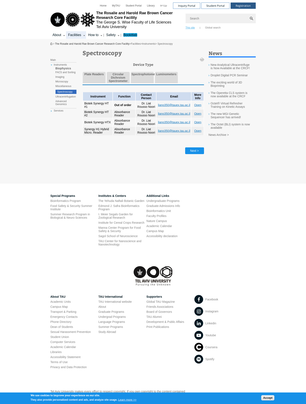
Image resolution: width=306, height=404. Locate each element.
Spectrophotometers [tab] (142, 74)
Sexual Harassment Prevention (70, 332)
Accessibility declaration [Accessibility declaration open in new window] (162, 236)
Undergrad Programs (112, 316)
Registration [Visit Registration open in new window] (243, 6)
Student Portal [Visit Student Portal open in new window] (215, 6)
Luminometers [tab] (166, 74)
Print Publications (157, 327)
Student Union (59, 337)
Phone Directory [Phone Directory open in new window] (60, 321)
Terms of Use (59, 362)
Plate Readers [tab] (94, 74)
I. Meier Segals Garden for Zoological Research (115, 216)
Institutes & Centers (112, 195)
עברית (163, 5)
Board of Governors (159, 311)
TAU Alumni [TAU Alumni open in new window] (154, 316)
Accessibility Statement (65, 357)
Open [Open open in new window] (197, 105)
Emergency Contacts (64, 316)
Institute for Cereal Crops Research (121, 222)
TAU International (110, 296)
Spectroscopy (65, 91)
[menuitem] (103, 6)
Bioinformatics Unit (158, 211)
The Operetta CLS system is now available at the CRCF (229, 94)
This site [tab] (190, 27)
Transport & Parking (63, 311)
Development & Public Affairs (165, 321)
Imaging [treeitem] (60, 76)
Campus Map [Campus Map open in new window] (155, 231)
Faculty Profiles (156, 216)
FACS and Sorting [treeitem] (66, 72)
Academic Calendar (63, 347)
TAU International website (115, 301)
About (102, 306)
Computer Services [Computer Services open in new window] (62, 342)
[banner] (153, 19)
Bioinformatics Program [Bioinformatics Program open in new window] (65, 201)
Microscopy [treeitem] (62, 81)
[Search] (221, 18)
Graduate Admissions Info (163, 206)
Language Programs (111, 321)
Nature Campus (156, 221)
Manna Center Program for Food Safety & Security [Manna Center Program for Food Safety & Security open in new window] (119, 229)
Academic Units (60, 301)
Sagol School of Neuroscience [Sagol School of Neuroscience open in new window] (118, 236)
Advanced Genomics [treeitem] (61, 103)
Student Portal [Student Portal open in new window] (134, 5)
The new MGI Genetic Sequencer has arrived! (226, 115)
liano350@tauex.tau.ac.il (174, 105)
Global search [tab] (213, 27)
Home (103, 5)
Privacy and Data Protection (68, 367)
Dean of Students (61, 327)
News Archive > (219, 134)
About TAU (58, 296)
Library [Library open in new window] (151, 5)
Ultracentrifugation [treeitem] (66, 96)
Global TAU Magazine (160, 301)
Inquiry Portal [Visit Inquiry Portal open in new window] (186, 6)
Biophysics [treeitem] (63, 68)
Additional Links (157, 195)
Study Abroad (107, 332)
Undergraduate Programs (162, 201)
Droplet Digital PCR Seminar (229, 75)
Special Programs (62, 195)
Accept (267, 398)
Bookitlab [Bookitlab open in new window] (130, 35)
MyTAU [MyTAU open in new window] (116, 5)
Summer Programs (110, 327)
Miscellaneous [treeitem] (63, 86)
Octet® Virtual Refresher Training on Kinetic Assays (228, 105)
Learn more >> (127, 400)
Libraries (56, 352)
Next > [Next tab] (194, 150)
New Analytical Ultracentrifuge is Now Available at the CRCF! (230, 66)
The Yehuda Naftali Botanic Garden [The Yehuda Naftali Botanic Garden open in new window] (121, 201)
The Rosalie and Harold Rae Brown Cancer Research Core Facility (51, 44)
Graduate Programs (111, 311)
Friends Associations (159, 306)
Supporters (154, 296)
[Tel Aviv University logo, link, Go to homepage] (115, 20)
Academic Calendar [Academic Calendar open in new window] (159, 226)
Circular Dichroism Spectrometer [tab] (118, 78)
